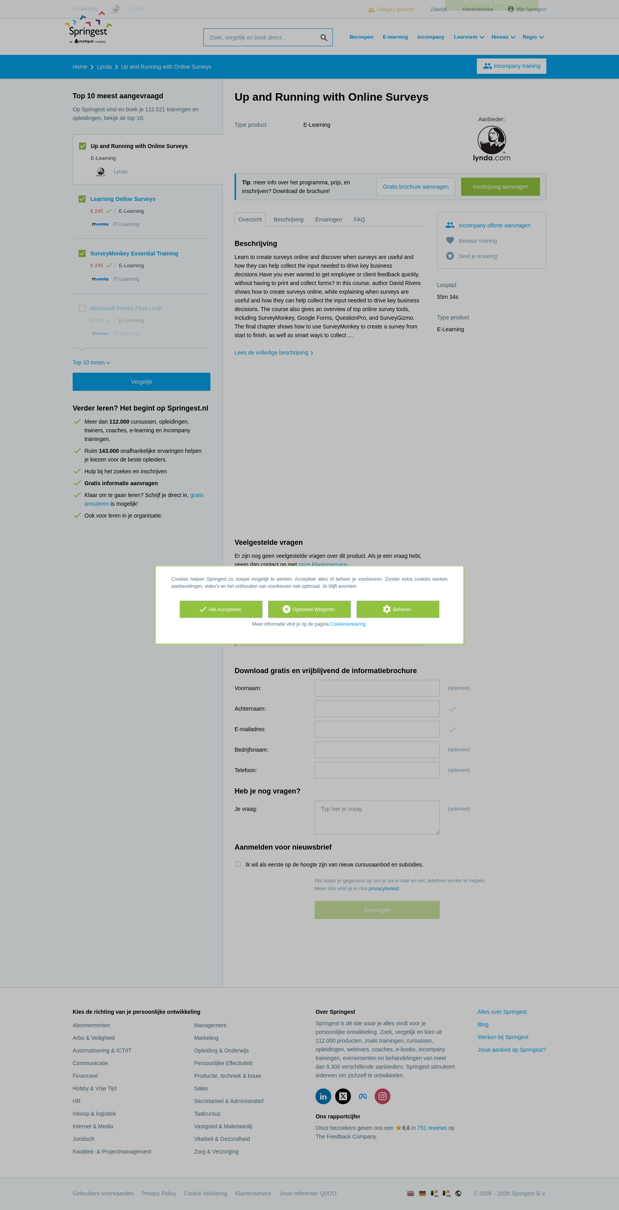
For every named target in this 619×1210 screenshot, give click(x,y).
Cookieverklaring (347, 624)
